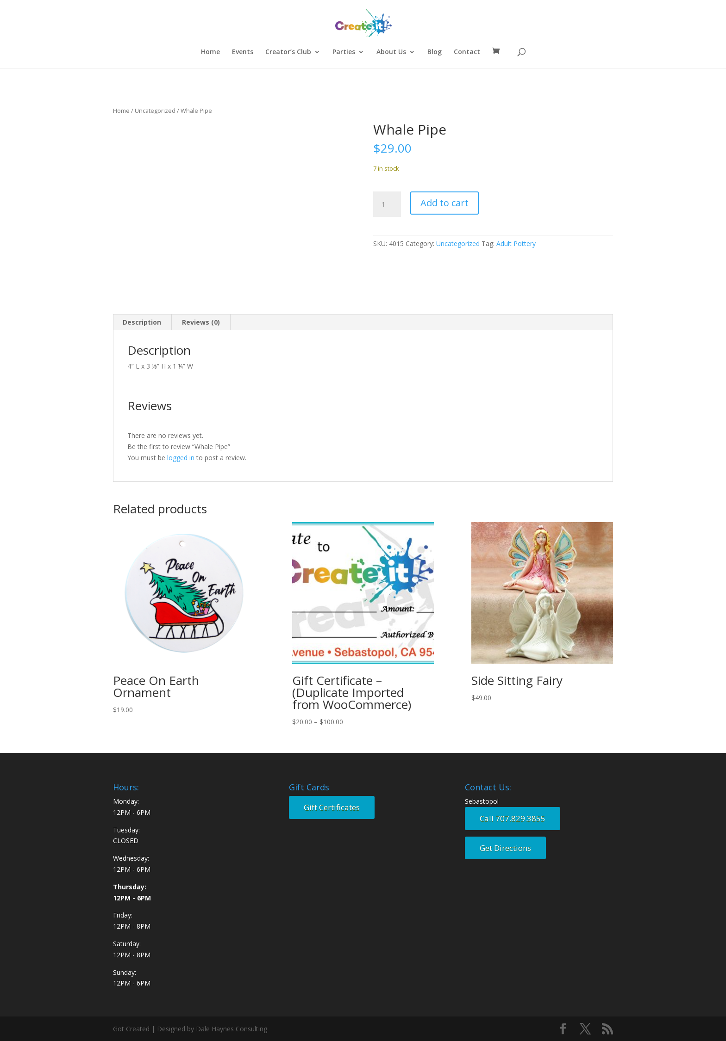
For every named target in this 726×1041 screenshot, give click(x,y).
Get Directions (505, 848)
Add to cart (444, 203)
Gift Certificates (332, 807)
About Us (391, 52)
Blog (434, 52)
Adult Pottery (516, 243)
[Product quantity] (387, 204)
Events (242, 52)
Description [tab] (142, 322)
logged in (180, 457)
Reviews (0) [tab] (201, 322)
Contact (467, 52)
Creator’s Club (288, 52)
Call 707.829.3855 (512, 818)
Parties (343, 52)
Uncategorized (155, 110)
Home (210, 52)
